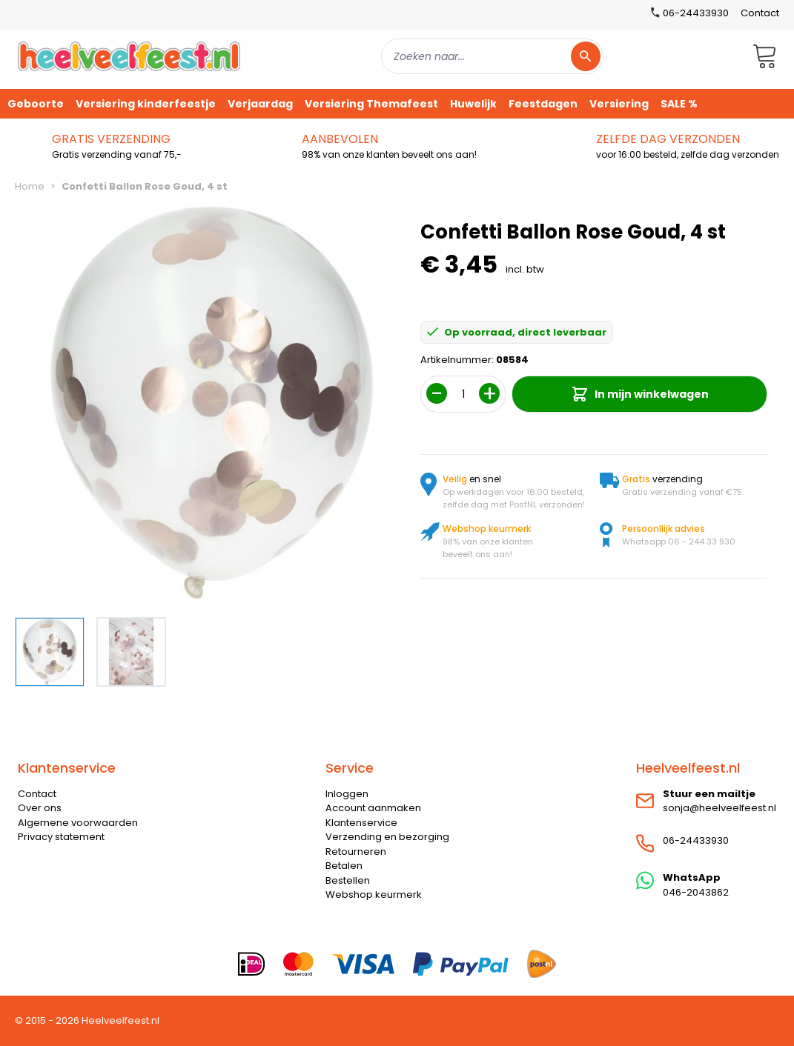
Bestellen (347, 880)
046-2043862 (696, 892)
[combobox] (492, 56)
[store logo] (129, 55)
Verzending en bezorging (387, 837)
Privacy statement (61, 837)
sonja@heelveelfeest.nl (719, 808)
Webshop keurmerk (373, 894)
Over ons (40, 808)
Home (29, 186)
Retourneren (355, 852)
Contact (760, 13)
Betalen (344, 866)
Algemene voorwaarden (78, 823)
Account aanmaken (373, 808)
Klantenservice (361, 823)
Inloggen (346, 794)
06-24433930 (696, 840)
